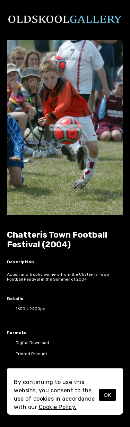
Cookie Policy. (58, 407)
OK (107, 395)
